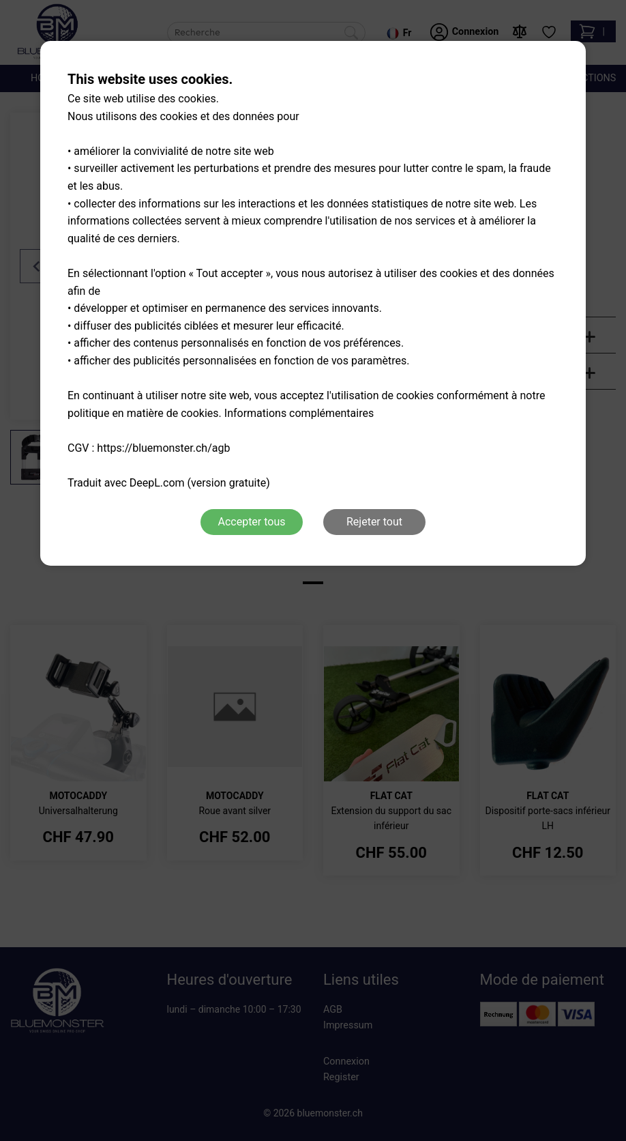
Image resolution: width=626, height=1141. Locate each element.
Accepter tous (251, 521)
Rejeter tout (374, 521)
